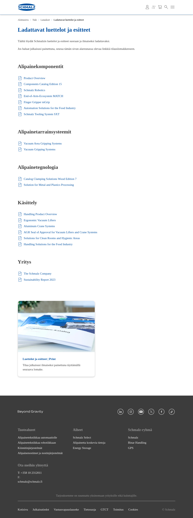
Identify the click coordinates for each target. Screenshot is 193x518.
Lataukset (45, 19)
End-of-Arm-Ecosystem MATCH (40, 96)
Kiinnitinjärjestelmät (30, 447)
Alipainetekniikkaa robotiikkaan (37, 442)
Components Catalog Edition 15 (40, 84)
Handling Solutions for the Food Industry (45, 244)
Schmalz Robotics (31, 90)
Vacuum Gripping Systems (36, 149)
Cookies (133, 509)
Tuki (34, 19)
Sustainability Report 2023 (36, 280)
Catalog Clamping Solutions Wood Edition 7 (47, 179)
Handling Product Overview (37, 214)
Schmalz (133, 437)
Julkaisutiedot (41, 509)
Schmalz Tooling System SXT (38, 114)
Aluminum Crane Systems (36, 226)
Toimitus (118, 509)
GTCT (104, 509)
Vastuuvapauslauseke (66, 509)
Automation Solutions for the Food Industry (47, 108)
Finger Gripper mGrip (34, 102)
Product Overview (31, 78)
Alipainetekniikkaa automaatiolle (37, 437)
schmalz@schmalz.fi (30, 481)
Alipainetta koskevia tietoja (89, 442)
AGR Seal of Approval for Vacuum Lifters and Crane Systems (57, 232)
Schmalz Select (82, 437)
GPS (131, 447)
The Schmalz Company (34, 273)
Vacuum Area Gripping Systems (40, 143)
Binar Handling (137, 442)
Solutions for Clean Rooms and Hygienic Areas (49, 238)
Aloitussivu (23, 19)
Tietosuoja (90, 509)
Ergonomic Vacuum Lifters (37, 220)
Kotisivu (23, 509)
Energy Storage (82, 447)
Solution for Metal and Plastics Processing (46, 185)
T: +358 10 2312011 (30, 472)
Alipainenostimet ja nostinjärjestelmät (40, 453)
